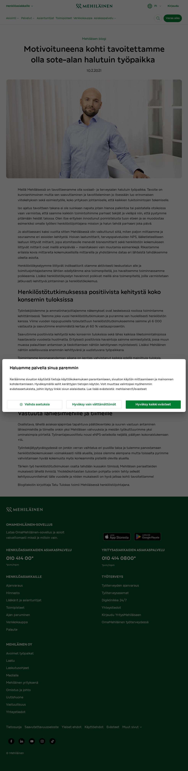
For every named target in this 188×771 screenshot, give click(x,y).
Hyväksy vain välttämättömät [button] (94, 404)
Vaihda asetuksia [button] (34, 405)
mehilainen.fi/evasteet (131, 389)
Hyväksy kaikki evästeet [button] (153, 404)
